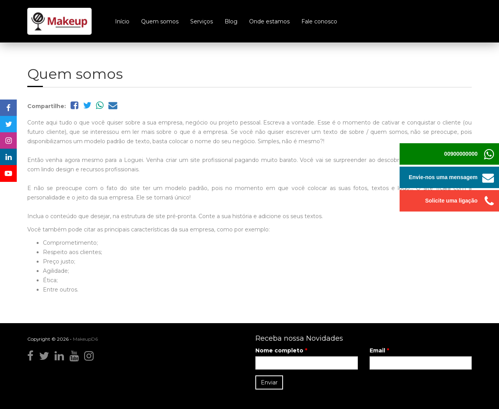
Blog (231, 21)
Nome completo (281, 350)
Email (379, 350)
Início (122, 21)
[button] (488, 177)
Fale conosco (319, 21)
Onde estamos (269, 21)
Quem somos (160, 21)
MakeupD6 (85, 339)
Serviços (201, 21)
